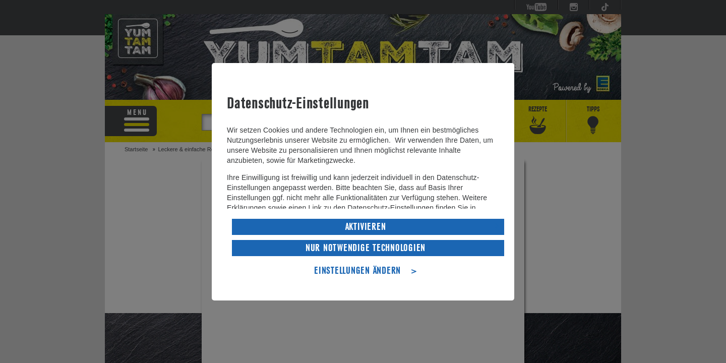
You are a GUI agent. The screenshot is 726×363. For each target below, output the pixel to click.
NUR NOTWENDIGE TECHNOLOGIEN (366, 247)
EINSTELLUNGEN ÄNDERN (357, 269)
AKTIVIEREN (365, 225)
